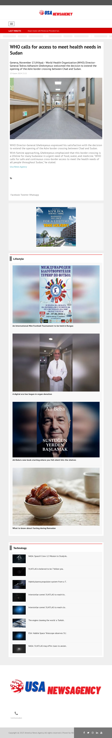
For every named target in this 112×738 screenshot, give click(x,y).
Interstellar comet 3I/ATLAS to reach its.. (47, 594)
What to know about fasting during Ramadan (34, 528)
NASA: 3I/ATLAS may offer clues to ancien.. (47, 646)
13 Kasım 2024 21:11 (18, 73)
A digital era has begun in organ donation (32, 394)
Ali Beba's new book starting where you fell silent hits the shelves (44, 460)
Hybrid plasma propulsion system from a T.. (47, 581)
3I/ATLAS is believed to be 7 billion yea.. (46, 569)
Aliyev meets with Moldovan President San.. (44, 31)
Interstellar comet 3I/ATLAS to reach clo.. (47, 607)
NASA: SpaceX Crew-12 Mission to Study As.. (48, 556)
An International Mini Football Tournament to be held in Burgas (43, 325)
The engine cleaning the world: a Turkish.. (46, 620)
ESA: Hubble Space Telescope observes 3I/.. (47, 633)
